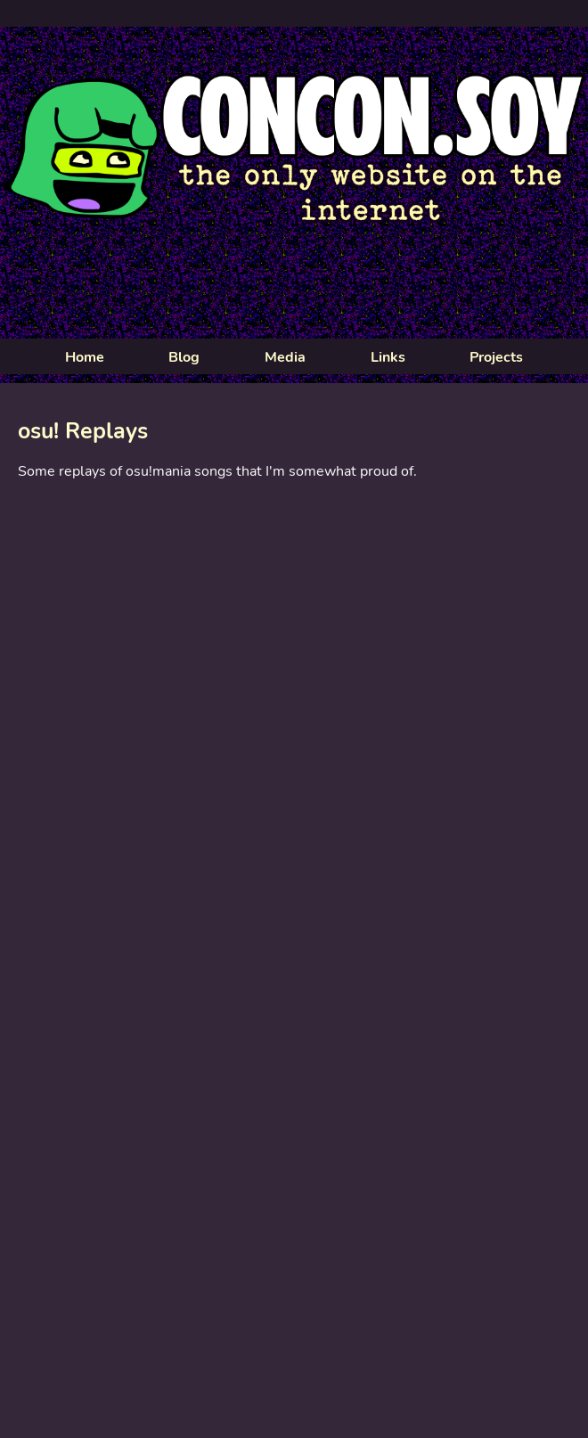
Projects (496, 357)
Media (285, 357)
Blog (184, 357)
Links (388, 357)
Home (84, 357)
